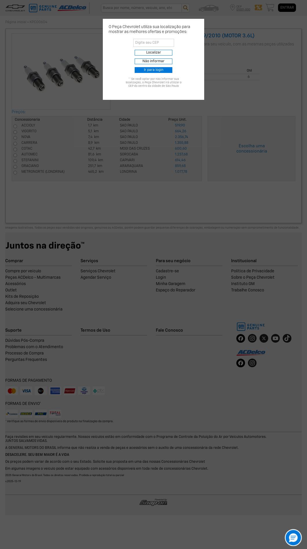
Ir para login (153, 70)
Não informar (153, 61)
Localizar (153, 52)
